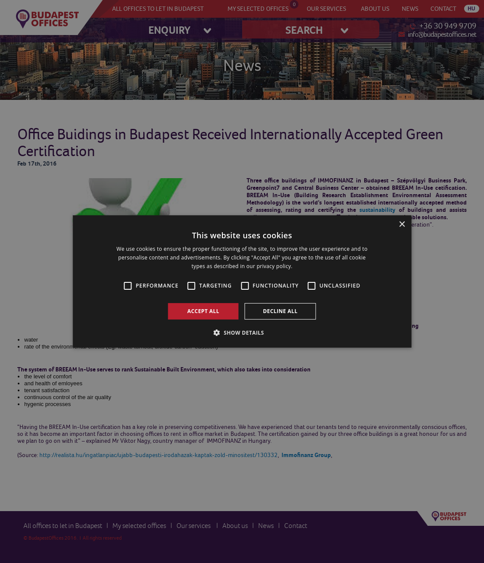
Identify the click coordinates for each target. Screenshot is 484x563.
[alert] (242, 281)
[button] (242, 332)
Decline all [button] (280, 311)
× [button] (401, 224)
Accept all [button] (203, 311)
